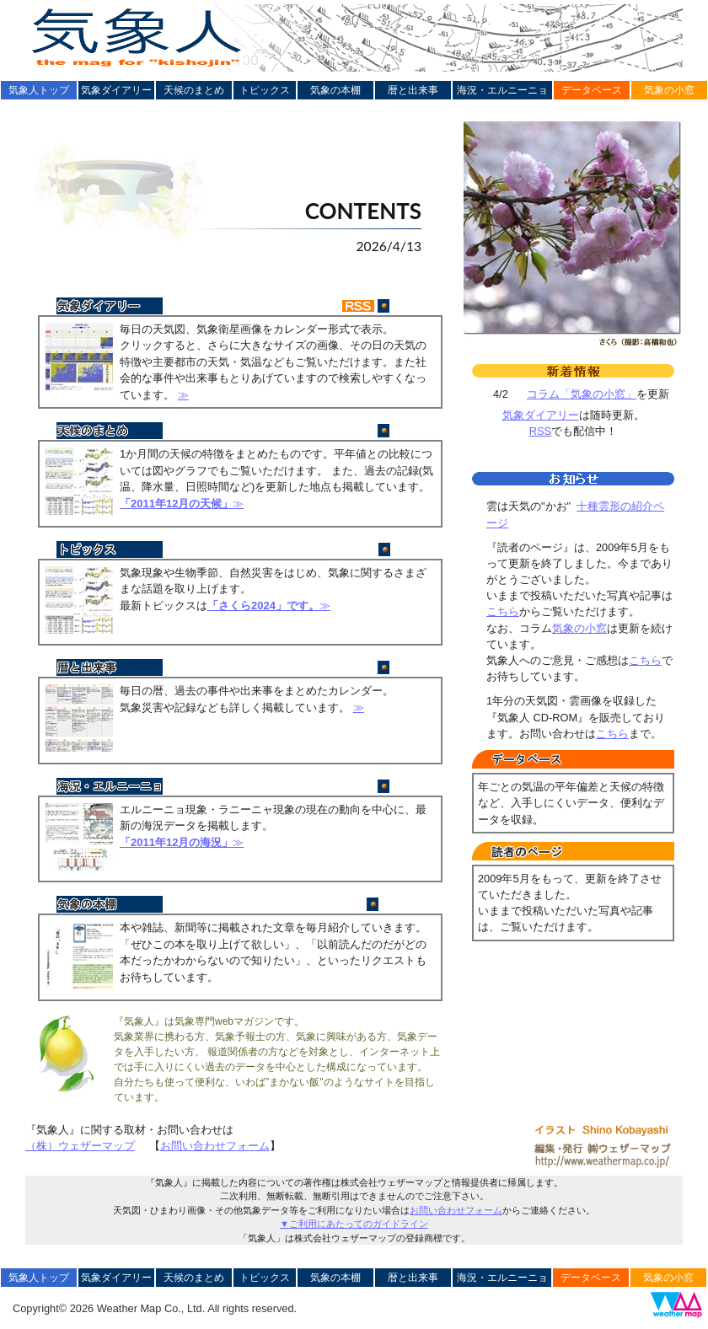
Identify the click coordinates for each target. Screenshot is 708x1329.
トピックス (264, 90)
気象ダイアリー (116, 90)
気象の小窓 (669, 90)
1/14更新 (415, 552)
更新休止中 (409, 907)
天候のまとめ (194, 90)
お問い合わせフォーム (215, 1145)
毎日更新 (415, 309)
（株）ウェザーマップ (80, 1145)
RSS (540, 431)
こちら (502, 611)
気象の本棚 (335, 90)
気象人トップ (38, 90)
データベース (591, 90)
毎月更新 (415, 670)
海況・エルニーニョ (502, 90)
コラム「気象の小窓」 (581, 394)
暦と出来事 (413, 90)
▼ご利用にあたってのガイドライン (354, 1224)
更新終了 (415, 433)
